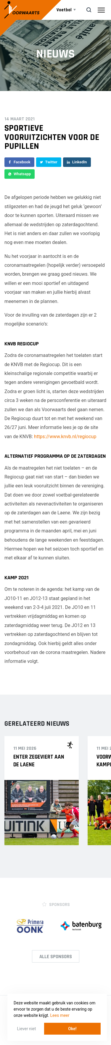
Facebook (19, 162)
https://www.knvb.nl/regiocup (65, 436)
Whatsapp (19, 174)
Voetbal (64, 10)
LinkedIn (77, 162)
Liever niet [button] (26, 1028)
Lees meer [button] (60, 1015)
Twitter (48, 162)
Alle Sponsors (55, 956)
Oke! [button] (72, 1028)
